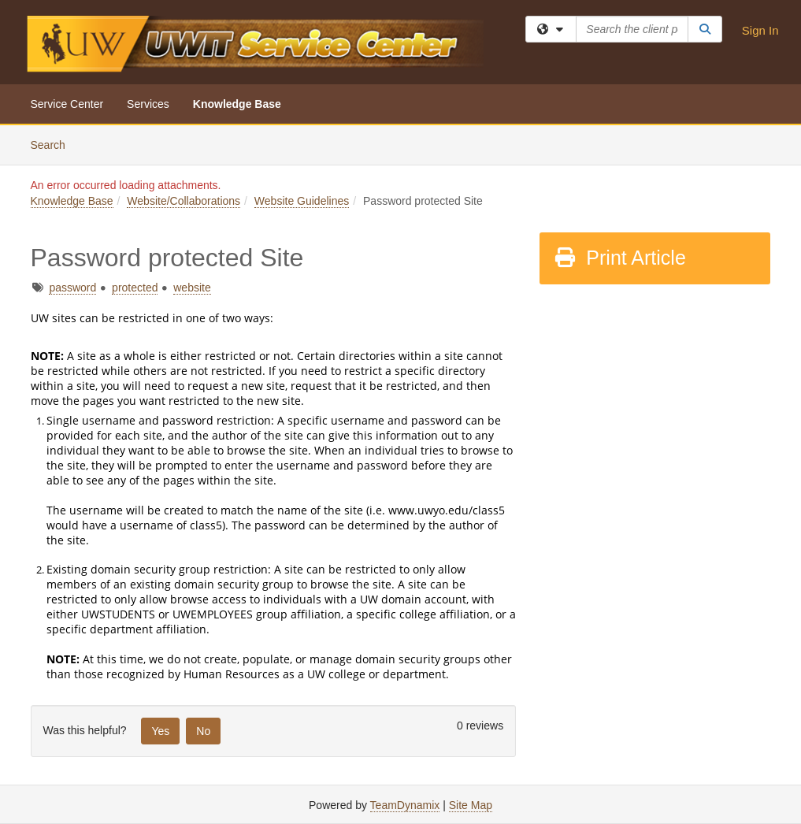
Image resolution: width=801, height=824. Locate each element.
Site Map (470, 805)
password (72, 287)
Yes (160, 731)
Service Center (67, 104)
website (191, 287)
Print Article (619, 258)
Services (148, 104)
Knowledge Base (237, 104)
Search (54, 143)
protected (135, 287)
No (203, 731)
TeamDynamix (405, 805)
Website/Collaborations (183, 201)
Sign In (760, 30)
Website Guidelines (301, 201)
